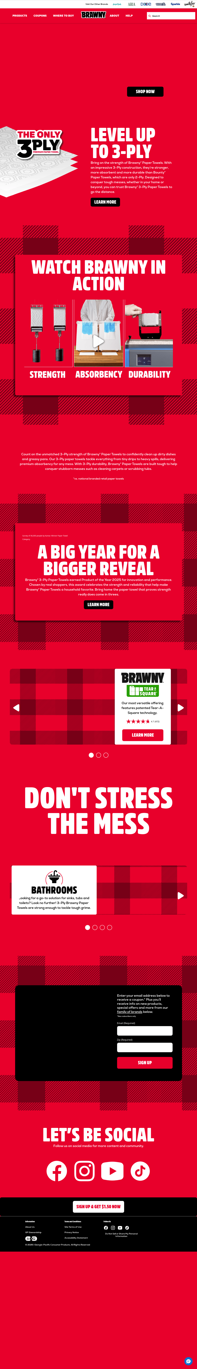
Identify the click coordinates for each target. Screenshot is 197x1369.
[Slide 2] (98, 858)
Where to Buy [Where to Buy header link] (63, 15)
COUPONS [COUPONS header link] (40, 15)
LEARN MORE (105, 202)
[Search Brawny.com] (150, 15)
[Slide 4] (109, 1056)
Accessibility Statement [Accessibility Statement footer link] (76, 1366)
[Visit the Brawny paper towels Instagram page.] (113, 1356)
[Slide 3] (105, 858)
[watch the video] (98, 341)
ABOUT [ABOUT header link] (114, 15)
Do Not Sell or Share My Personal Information (121, 1364)
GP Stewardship (33, 1361)
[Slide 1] (91, 858)
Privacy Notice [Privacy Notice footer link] (71, 1361)
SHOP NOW (145, 91)
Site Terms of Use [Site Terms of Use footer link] (73, 1356)
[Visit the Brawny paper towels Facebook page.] (106, 1356)
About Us (30, 1356)
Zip (125, 1168)
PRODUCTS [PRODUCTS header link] (19, 15)
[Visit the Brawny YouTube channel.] (120, 1356)
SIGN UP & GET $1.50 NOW (98, 1335)
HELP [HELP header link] (129, 15)
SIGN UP (145, 1191)
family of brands (129, 1141)
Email (126, 1152)
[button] (188, 1361)
